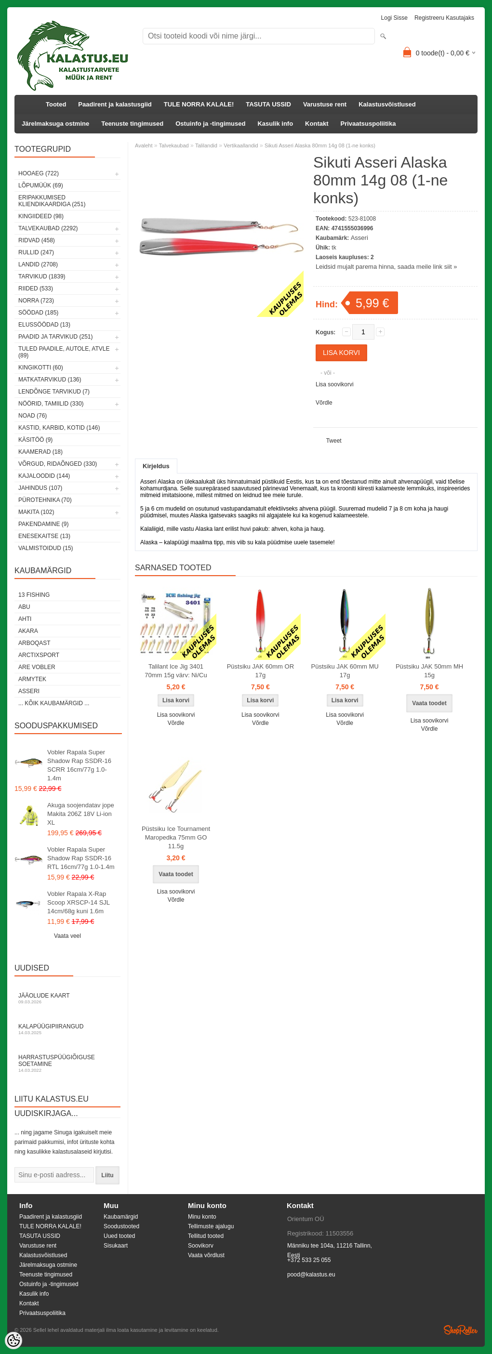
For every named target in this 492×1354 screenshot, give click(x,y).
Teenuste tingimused (132, 123)
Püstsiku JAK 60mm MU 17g (345, 671)
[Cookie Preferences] (13, 1340)
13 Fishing (34, 595)
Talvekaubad (174, 145)
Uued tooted (119, 1236)
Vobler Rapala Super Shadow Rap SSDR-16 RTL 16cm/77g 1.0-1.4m (80, 858)
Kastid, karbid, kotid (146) (59, 427)
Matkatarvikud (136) (49, 379)
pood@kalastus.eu (311, 1274)
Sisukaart (116, 1245)
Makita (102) (36, 512)
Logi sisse (394, 17)
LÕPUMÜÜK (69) (40, 185)
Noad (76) (32, 415)
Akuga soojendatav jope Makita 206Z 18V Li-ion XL (80, 814)
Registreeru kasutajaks (444, 17)
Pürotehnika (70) (45, 500)
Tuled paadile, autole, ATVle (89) (63, 352)
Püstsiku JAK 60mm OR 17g (260, 671)
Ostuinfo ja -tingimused (210, 123)
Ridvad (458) (36, 240)
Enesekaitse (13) (44, 536)
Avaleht (144, 145)
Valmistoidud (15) (45, 548)
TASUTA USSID (268, 104)
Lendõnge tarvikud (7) (54, 391)
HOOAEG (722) (38, 173)
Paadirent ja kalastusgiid (114, 104)
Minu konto (202, 1216)
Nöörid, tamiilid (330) (51, 403)
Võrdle (324, 402)
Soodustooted (121, 1226)
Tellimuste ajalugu (211, 1226)
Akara (28, 631)
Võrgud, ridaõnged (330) (57, 463)
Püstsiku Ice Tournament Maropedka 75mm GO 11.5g (176, 837)
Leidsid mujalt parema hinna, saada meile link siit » (386, 266)
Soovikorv (200, 1245)
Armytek (32, 679)
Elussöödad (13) (44, 324)
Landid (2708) (38, 264)
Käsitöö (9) (35, 439)
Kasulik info (275, 123)
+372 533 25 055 (309, 1260)
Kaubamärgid (121, 1216)
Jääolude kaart (67, 998)
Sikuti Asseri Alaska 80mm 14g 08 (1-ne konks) (320, 145)
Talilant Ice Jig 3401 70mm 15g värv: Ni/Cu (176, 671)
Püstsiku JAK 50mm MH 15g (429, 671)
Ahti (24, 619)
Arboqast (34, 643)
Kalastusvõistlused (387, 104)
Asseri (29, 691)
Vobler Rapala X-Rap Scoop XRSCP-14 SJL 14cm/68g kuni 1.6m (78, 902)
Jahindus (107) (40, 488)
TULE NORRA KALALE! (199, 104)
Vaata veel (67, 936)
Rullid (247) (36, 252)
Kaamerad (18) (40, 451)
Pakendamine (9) (43, 524)
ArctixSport (38, 655)
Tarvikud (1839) (42, 276)
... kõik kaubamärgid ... (53, 703)
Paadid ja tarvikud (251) (55, 336)
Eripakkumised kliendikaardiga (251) (51, 201)
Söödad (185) (38, 312)
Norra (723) (36, 300)
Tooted (56, 104)
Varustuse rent (324, 104)
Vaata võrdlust (206, 1255)
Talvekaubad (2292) (48, 228)
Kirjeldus (156, 466)
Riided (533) (35, 288)
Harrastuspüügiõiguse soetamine (67, 1063)
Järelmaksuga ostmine (55, 123)
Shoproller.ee (461, 1330)
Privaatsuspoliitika (368, 123)
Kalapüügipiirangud (67, 1029)
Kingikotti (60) (40, 367)
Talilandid (206, 145)
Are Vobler (36, 667)
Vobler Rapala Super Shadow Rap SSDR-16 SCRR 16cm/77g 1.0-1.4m (79, 765)
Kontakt (316, 123)
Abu (24, 607)
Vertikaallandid (241, 145)
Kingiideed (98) (41, 216)
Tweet (334, 440)
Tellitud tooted (206, 1236)
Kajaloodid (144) (44, 476)
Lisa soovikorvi (335, 384)
